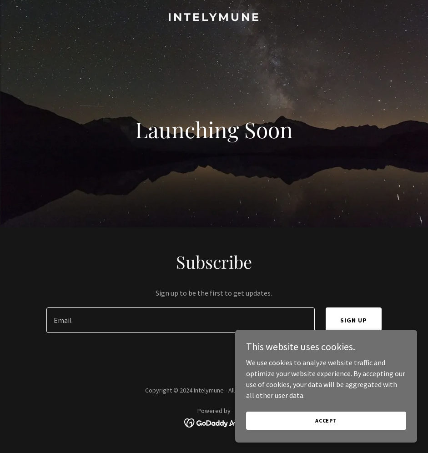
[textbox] (180, 320)
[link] (214, 18)
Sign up (353, 320)
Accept (326, 420)
